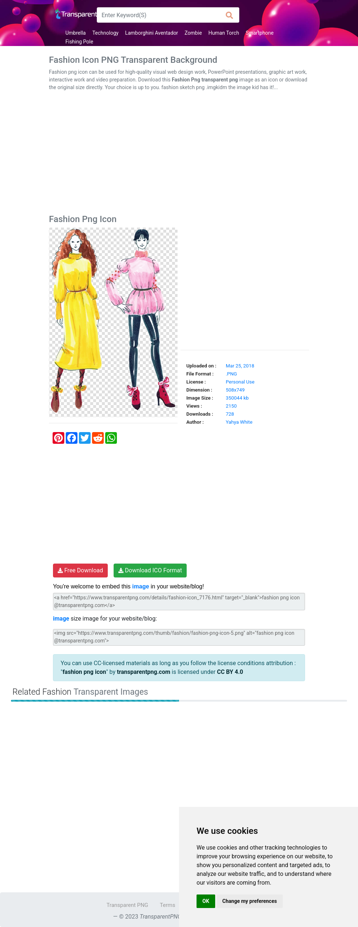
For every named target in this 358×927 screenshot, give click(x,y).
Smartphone (259, 33)
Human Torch (224, 33)
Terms (167, 905)
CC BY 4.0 (230, 671)
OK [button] (205, 901)
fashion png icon (84, 671)
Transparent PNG (127, 905)
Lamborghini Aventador (151, 33)
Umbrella (75, 33)
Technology (105, 33)
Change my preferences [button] (249, 901)
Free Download (80, 570)
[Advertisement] (179, 154)
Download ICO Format (150, 570)
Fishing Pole (79, 42)
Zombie (193, 33)
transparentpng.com (143, 671)
